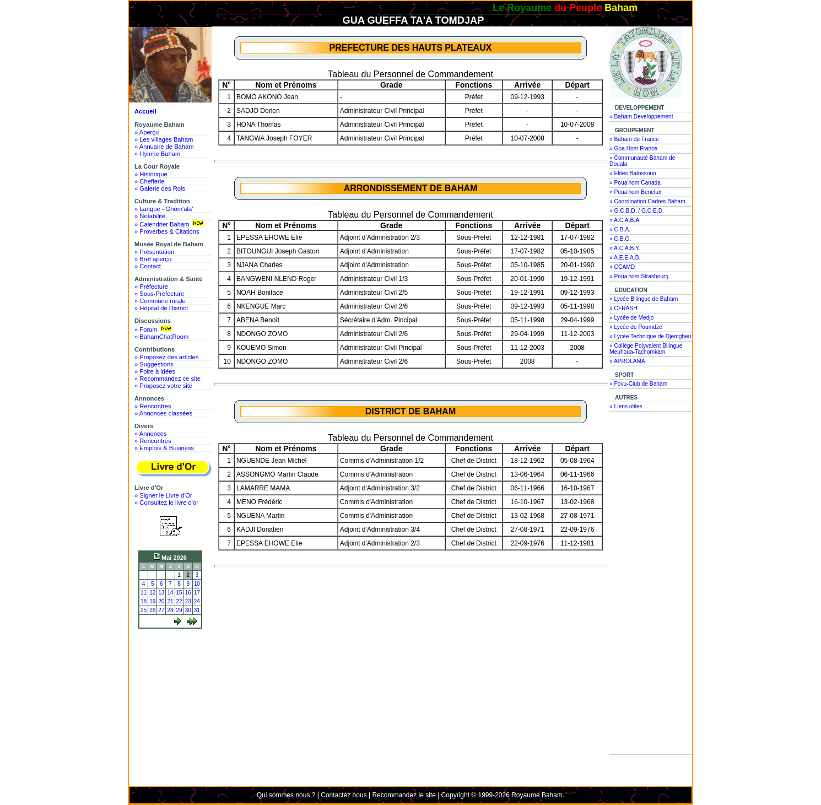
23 (188, 601)
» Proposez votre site (163, 385)
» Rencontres (152, 406)
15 (179, 593)
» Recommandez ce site (167, 378)
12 (152, 593)
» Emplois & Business (164, 448)
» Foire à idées (154, 371)
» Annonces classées (163, 413)
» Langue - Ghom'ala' (163, 209)
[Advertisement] (173, 673)
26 (152, 610)
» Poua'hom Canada (635, 183)
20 (161, 601)
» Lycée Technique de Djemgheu (650, 336)
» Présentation (154, 251)
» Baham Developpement (641, 117)
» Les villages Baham (163, 139)
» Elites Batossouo (632, 173)
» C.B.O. (620, 239)
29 (179, 610)
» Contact (147, 266)
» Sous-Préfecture (159, 293)
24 (197, 601)
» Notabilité (149, 216)
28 (170, 610)
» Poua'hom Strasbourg (638, 276)
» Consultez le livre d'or (166, 502)
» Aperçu (146, 132)
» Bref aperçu (152, 259)
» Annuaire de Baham (164, 146)
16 (188, 593)
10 (197, 584)
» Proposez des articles (166, 357)
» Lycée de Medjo (631, 318)
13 (161, 593)
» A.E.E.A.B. (624, 258)
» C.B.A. (619, 229)
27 (161, 610)
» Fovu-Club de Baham (638, 384)
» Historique (151, 174)
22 (179, 601)
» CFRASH (623, 308)
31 (197, 610)
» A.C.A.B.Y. (624, 248)
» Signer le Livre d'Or (163, 495)
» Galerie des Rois (159, 188)
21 (170, 601)
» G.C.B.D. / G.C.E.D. (636, 211)
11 (144, 593)
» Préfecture (151, 286)
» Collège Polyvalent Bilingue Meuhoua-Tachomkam (646, 349)
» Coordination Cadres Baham (647, 201)
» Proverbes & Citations (166, 231)
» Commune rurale (160, 301)
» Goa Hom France (633, 148)
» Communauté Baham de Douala (642, 161)
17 (197, 593)
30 (188, 610)
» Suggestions (154, 364)
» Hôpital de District (161, 308)
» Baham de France (634, 139)
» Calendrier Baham (170, 224)
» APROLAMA (627, 361)
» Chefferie (149, 181)
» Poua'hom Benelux (635, 192)
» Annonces (150, 433)
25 (144, 610)
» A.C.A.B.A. (625, 220)
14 (170, 593)
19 (152, 601)
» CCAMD (622, 267)
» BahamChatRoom (161, 336)
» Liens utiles (625, 406)
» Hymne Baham (157, 153)
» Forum (154, 329)
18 (144, 601)
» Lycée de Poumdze (635, 327)
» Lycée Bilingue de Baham (643, 299)
